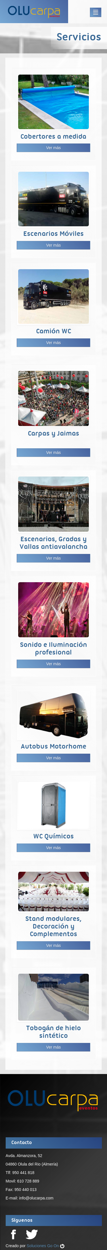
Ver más (53, 147)
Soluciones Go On (46, 1246)
